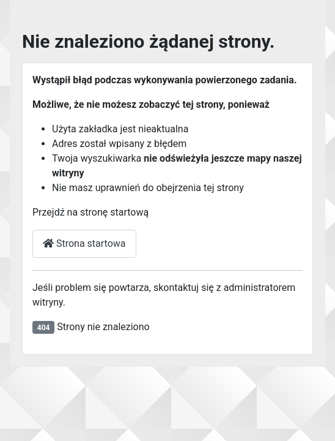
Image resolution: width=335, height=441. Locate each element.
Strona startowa (84, 243)
